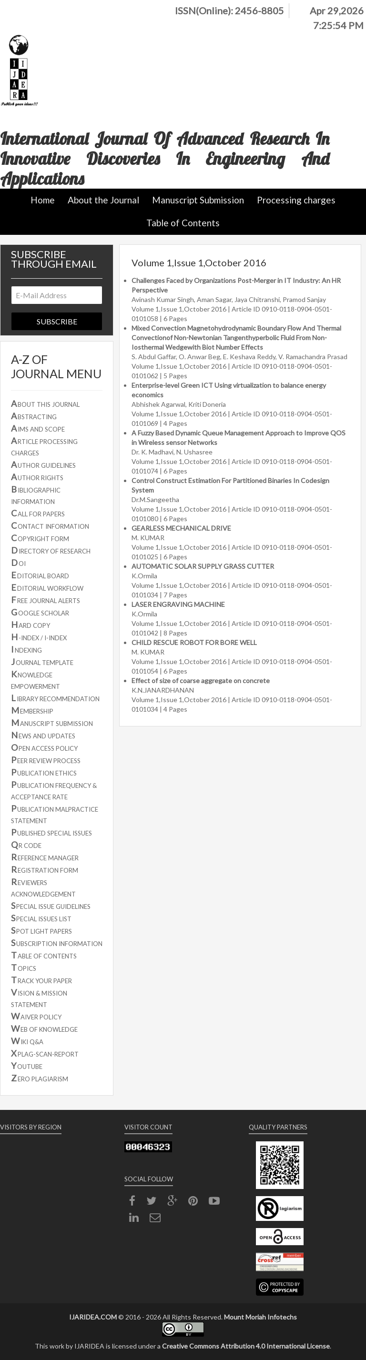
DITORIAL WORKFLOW (47, 587)
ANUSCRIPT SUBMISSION (52, 722)
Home (42, 199)
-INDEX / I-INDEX (39, 637)
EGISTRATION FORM (44, 869)
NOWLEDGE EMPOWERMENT (35, 679)
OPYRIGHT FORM (40, 538)
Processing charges (296, 199)
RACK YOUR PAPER (41, 980)
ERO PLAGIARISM (39, 1078)
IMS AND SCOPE (38, 428)
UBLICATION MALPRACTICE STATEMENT (54, 814)
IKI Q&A (27, 1041)
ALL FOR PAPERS (38, 513)
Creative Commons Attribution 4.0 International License (246, 1346)
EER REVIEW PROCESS (46, 760)
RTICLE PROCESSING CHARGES (44, 446)
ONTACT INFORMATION (50, 525)
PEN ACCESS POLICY (44, 747)
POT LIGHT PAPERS (41, 930)
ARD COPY (30, 624)
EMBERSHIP (32, 710)
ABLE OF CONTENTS (44, 955)
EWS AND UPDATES (43, 735)
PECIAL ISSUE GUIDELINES (51, 905)
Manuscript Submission (198, 199)
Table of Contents (183, 222)
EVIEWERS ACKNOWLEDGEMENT (43, 887)
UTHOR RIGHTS (37, 477)
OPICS (23, 967)
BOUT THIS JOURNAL (45, 403)
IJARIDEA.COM (93, 1317)
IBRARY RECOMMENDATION (55, 698)
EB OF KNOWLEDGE (44, 1028)
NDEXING (26, 649)
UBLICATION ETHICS (44, 772)
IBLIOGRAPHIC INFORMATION (36, 494)
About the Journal (103, 199)
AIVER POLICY (36, 1016)
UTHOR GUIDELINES (43, 464)
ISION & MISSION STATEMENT (39, 997)
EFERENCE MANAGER (45, 857)
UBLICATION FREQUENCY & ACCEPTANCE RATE (54, 790)
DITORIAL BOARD (40, 575)
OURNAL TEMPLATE (42, 661)
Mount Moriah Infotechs (260, 1317)
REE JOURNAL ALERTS (45, 599)
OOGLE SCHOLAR (40, 612)
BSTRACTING (34, 416)
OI (18, 562)
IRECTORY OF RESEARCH (51, 550)
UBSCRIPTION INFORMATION (56, 942)
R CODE (26, 844)
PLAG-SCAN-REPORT (45, 1053)
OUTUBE (26, 1065)
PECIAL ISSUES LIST (41, 918)
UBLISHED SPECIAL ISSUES (51, 832)
